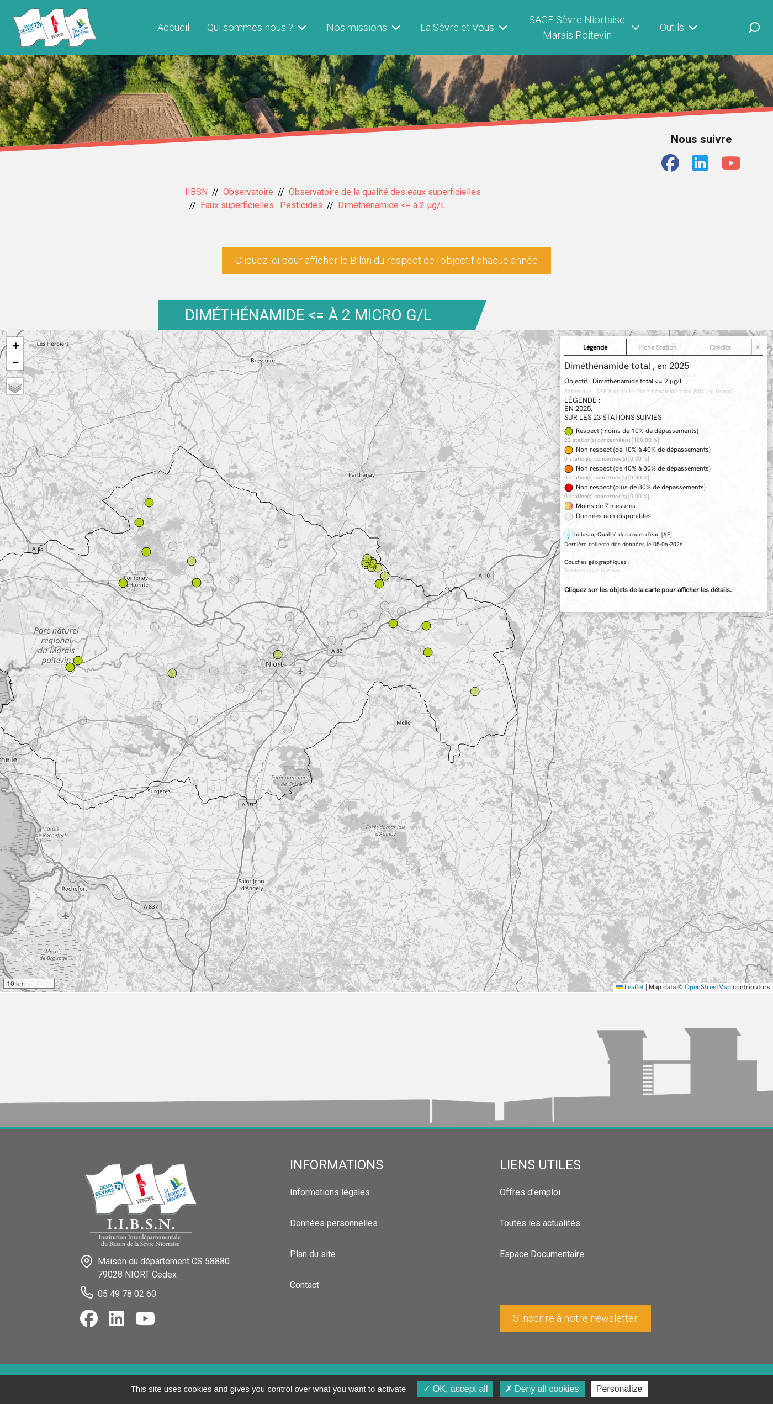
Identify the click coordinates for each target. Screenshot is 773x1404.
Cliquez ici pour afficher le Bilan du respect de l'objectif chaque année (386, 260)
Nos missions (364, 27)
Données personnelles (334, 1223)
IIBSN (196, 192)
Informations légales (330, 1192)
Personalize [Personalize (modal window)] (619, 1389)
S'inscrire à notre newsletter (575, 1318)
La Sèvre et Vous (465, 27)
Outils (680, 27)
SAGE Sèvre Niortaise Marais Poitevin (585, 27)
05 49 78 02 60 (127, 1294)
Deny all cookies (542, 1389)
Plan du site (313, 1254)
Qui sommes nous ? (258, 27)
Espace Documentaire (542, 1254)
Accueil (173, 27)
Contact (304, 1285)
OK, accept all (455, 1389)
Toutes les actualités (540, 1223)
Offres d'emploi (530, 1192)
